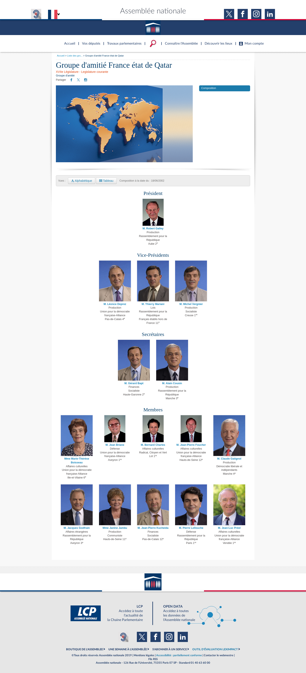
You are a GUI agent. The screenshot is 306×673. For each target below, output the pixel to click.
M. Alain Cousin (172, 383)
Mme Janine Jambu (115, 527)
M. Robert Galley (153, 228)
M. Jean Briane (114, 444)
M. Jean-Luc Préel (229, 527)
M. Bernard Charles (153, 444)
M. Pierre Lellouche (191, 527)
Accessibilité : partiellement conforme (179, 655)
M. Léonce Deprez (114, 304)
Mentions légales (144, 655)
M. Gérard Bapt (133, 383)
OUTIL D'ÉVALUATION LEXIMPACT (215, 649)
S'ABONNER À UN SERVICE (169, 649)
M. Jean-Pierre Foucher (191, 444)
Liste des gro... (74, 55)
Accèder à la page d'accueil (68, 41)
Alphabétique (81, 180)
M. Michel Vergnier (191, 304)
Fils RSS (153, 659)
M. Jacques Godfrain (77, 527)
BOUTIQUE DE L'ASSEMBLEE (84, 649)
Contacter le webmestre (218, 655)
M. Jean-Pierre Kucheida (152, 527)
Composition (208, 88)
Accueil (60, 55)
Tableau (106, 180)
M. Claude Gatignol (229, 458)
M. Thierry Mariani (153, 304)
